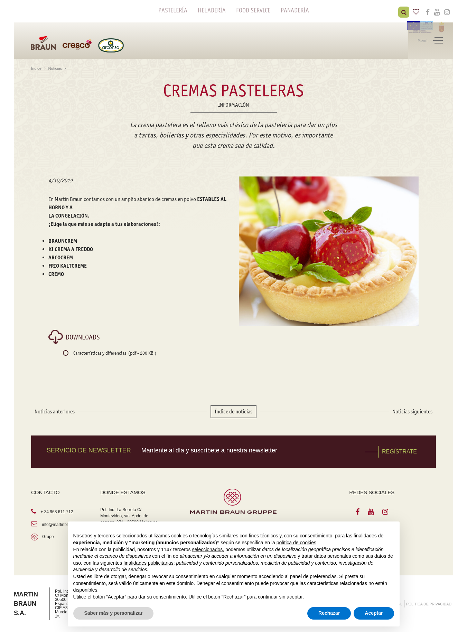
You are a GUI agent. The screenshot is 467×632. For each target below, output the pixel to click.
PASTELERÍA (172, 10)
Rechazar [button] (329, 613)
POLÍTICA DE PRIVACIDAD (428, 604)
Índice (37, 68)
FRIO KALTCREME (68, 265)
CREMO (56, 274)
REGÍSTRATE (399, 451)
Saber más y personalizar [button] (113, 613)
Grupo (48, 536)
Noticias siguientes (412, 411)
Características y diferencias (114, 353)
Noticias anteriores (55, 411)
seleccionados (207, 549)
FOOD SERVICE (253, 10)
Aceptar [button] (374, 613)
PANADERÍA (295, 10)
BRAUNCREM (63, 241)
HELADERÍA (212, 10)
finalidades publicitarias (148, 563)
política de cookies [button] (296, 542)
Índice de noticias (233, 411)
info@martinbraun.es (61, 524)
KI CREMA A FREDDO (70, 249)
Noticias (55, 68)
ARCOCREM (60, 257)
